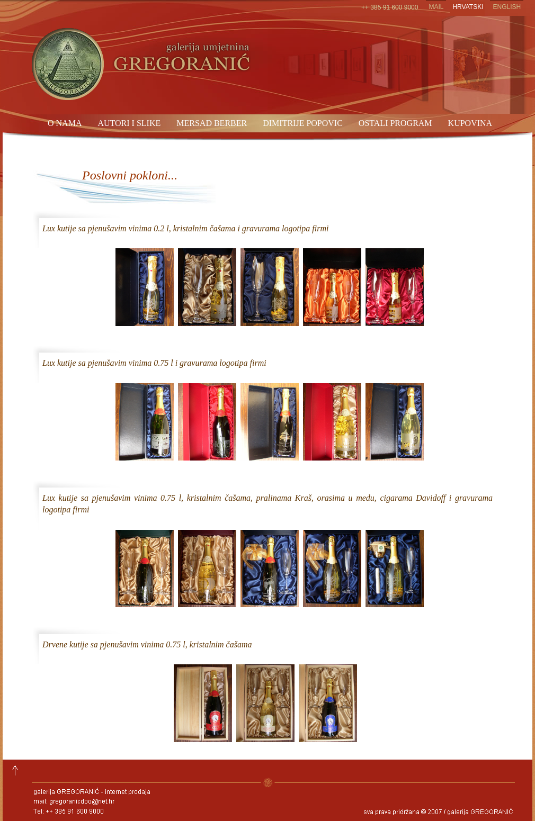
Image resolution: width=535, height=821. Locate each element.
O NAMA (65, 123)
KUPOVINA (470, 123)
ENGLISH (507, 7)
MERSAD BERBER (211, 123)
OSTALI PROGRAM (395, 123)
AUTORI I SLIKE (128, 123)
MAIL (436, 7)
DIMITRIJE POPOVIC (303, 123)
